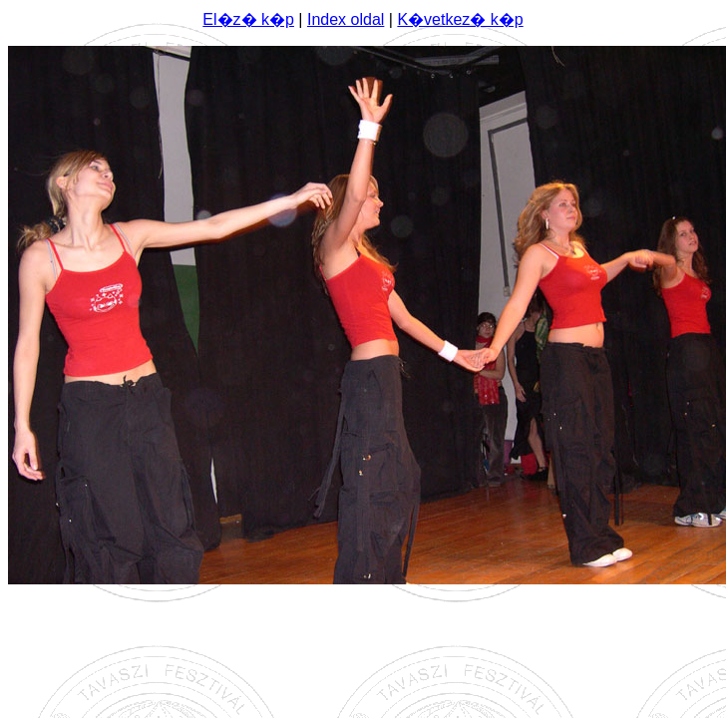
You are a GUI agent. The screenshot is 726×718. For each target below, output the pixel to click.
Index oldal (345, 19)
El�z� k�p (248, 19)
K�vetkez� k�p (460, 19)
